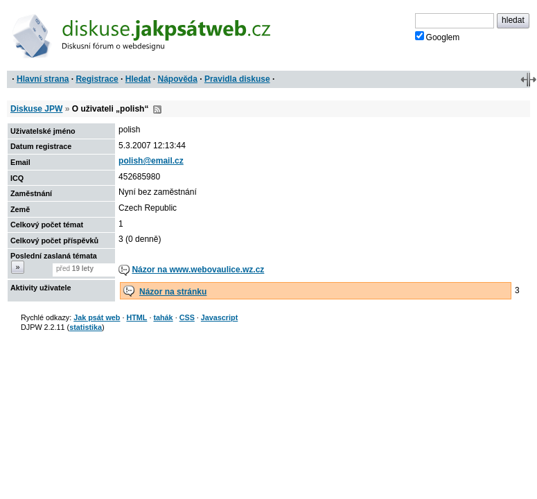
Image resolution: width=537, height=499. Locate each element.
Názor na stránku (172, 292)
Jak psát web (96, 317)
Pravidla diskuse (237, 79)
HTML (136, 317)
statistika (85, 327)
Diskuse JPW (36, 109)
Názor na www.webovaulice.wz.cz (198, 269)
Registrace (97, 79)
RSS (157, 109)
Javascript (219, 317)
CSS (187, 317)
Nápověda (177, 79)
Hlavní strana (43, 79)
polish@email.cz (151, 161)
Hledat (138, 79)
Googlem (437, 36)
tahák (163, 317)
